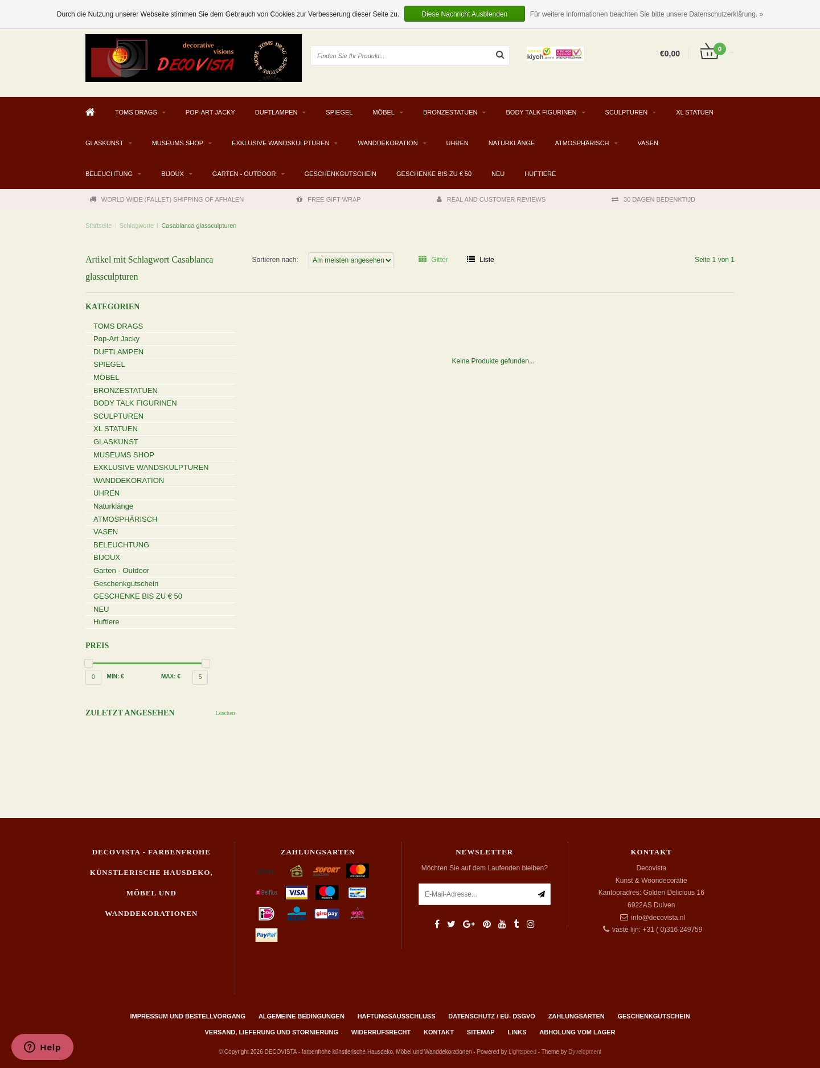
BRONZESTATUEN (450, 112)
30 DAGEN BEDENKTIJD (653, 199)
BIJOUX (172, 173)
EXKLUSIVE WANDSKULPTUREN (280, 143)
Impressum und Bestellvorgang (187, 1016)
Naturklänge (512, 143)
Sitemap (481, 1032)
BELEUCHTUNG (109, 173)
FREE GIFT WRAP (328, 199)
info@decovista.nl (658, 918)
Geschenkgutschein (341, 173)
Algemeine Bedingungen (302, 1016)
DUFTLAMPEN (276, 112)
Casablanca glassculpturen (198, 225)
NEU (498, 173)
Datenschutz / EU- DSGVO (491, 1016)
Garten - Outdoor (244, 173)
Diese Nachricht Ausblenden (465, 14)
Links (516, 1032)
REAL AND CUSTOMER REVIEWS (491, 199)
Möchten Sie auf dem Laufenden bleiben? (484, 868)
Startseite (98, 225)
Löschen (225, 713)
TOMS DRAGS (136, 112)
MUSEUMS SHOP (177, 143)
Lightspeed (522, 1052)
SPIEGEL (339, 112)
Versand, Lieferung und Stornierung (271, 1032)
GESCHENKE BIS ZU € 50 (434, 173)
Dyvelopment (584, 1052)
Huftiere (540, 173)
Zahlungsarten (576, 1016)
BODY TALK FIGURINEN (541, 112)
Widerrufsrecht (381, 1032)
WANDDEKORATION (387, 143)
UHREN (457, 143)
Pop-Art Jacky (210, 112)
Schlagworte (137, 225)
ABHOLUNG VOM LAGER (577, 1032)
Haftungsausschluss (397, 1016)
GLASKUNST (104, 143)
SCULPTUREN (626, 112)
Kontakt (439, 1032)
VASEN (648, 143)
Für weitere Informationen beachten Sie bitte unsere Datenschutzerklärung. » (647, 14)
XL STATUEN (695, 112)
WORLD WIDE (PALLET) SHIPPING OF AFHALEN (166, 199)
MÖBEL (383, 112)
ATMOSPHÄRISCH (582, 143)
